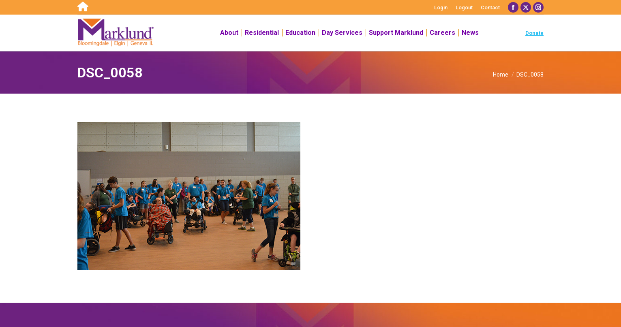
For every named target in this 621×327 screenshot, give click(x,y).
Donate (534, 33)
